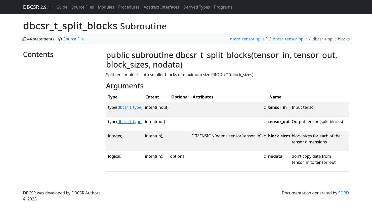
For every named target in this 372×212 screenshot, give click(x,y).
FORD (343, 193)
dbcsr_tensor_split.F (248, 39)
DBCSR (36, 7)
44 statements (40, 39)
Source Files (82, 7)
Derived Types (196, 7)
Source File (73, 39)
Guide (62, 7)
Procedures (129, 7)
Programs (223, 7)
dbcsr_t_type (129, 107)
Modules (106, 7)
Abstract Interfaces (161, 7)
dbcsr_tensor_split (290, 39)
